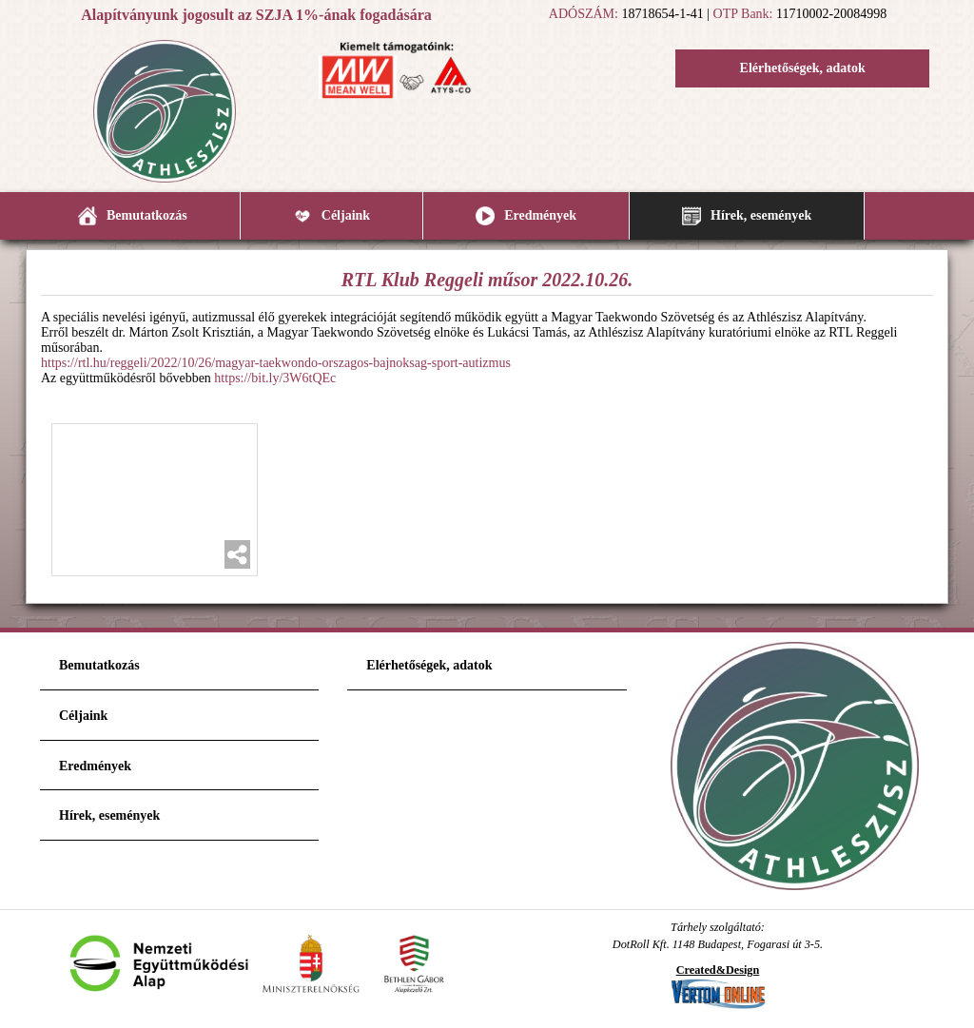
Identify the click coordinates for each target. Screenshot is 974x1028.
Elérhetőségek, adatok (803, 68)
